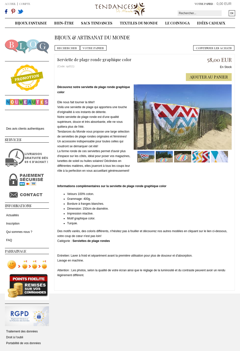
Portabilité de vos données (23, 343)
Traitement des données (22, 331)
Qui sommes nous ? (19, 232)
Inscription (13, 223)
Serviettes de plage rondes (91, 241)
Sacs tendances (96, 23)
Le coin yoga (177, 23)
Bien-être (64, 23)
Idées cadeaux (211, 23)
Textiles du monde (139, 23)
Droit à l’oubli (14, 337)
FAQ (9, 240)
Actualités (12, 215)
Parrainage (15, 251)
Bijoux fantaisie (31, 23)
